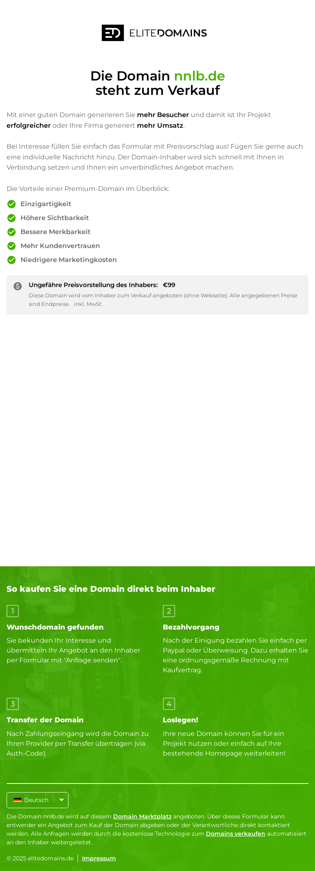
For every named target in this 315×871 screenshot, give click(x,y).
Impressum (99, 858)
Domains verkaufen (235, 833)
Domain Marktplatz (142, 816)
